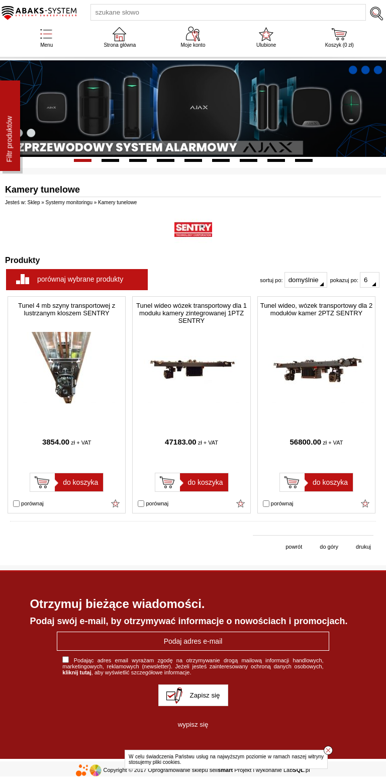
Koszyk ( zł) (339, 45)
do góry (329, 547)
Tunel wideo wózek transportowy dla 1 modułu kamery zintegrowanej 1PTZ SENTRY (191, 313)
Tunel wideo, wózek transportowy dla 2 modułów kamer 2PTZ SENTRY (316, 309)
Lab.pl (296, 770)
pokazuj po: (354, 280)
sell (221, 770)
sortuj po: (293, 280)
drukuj (363, 547)
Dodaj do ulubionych (115, 503)
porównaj (28, 503)
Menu (46, 45)
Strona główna (120, 45)
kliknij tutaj (76, 672)
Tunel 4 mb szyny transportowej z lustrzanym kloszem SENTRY (66, 309)
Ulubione (266, 45)
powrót (293, 547)
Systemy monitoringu (69, 202)
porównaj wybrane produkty (80, 279)
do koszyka (80, 482)
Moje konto (193, 45)
